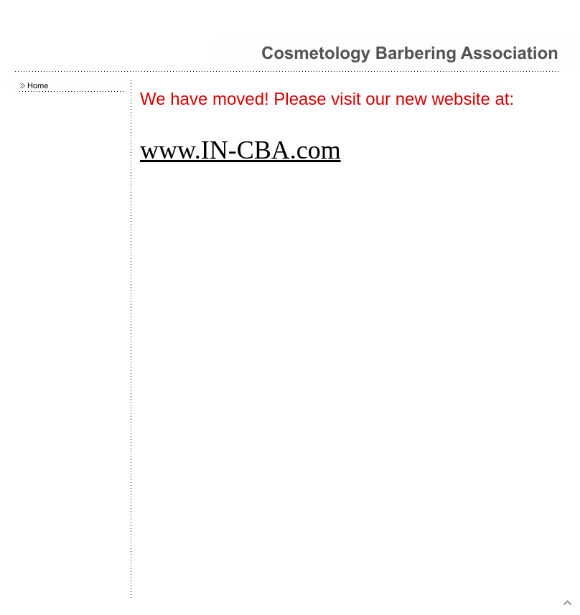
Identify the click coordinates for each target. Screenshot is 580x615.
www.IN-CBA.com (240, 150)
